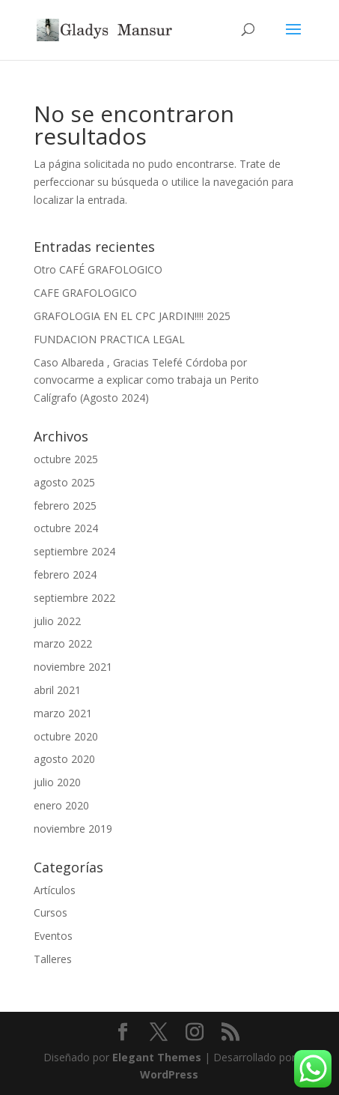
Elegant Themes (156, 1057)
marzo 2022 (63, 643)
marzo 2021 (63, 713)
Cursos (50, 912)
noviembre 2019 (73, 828)
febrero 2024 (65, 574)
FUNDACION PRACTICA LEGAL (109, 339)
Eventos (53, 936)
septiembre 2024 (74, 551)
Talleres (53, 959)
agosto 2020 (64, 759)
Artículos (55, 890)
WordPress (169, 1074)
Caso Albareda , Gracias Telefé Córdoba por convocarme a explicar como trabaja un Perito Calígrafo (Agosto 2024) (146, 380)
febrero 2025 (65, 505)
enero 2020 (61, 805)
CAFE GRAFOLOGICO (85, 293)
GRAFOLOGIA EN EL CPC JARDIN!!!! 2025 (132, 316)
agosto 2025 (64, 482)
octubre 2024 (66, 528)
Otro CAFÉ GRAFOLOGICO (98, 269)
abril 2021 (57, 690)
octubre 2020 (66, 736)
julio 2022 (57, 621)
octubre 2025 (66, 459)
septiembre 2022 (74, 598)
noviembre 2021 (73, 667)
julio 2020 (57, 782)
